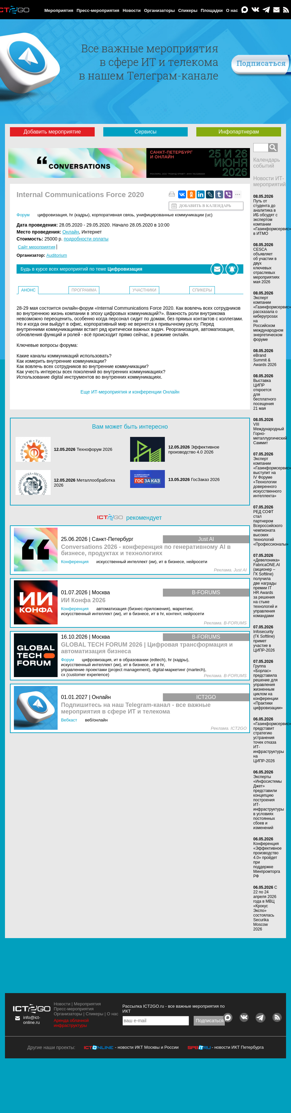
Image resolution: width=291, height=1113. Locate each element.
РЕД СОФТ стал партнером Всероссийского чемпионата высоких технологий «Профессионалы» (270, 528)
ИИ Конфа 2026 (83, 600)
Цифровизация (52, 214)
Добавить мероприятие (52, 131)
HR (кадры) (79, 214)
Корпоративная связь (113, 214)
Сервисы (145, 131)
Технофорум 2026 (94, 449)
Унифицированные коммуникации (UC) (174, 214)
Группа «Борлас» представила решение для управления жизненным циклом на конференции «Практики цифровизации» (268, 687)
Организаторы (159, 10)
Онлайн (70, 232)
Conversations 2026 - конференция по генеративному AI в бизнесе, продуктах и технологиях (146, 550)
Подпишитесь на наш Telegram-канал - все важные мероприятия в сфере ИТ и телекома (136, 708)
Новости (131, 10)
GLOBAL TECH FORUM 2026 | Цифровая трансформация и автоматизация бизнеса (147, 648)
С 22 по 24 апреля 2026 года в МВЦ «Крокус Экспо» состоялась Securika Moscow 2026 (265, 908)
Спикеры (187, 10)
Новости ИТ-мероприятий (269, 181)
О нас (232, 10)
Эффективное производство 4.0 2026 (193, 449)
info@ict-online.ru (31, 1020)
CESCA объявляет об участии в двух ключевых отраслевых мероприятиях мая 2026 (266, 265)
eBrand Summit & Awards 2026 (264, 360)
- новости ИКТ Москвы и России (146, 1047)
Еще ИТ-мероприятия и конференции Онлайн (129, 392)
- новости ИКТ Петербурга (238, 1047)
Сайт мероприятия (36, 246)
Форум (23, 214)
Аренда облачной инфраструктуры (71, 1023)
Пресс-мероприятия (97, 10)
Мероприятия (58, 10)
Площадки (211, 10)
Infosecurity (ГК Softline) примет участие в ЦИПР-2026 (264, 641)
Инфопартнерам (238, 131)
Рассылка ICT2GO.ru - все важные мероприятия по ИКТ (173, 1009)
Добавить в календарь (205, 205)
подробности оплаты (86, 238)
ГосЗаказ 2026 (205, 479)
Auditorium (56, 255)
